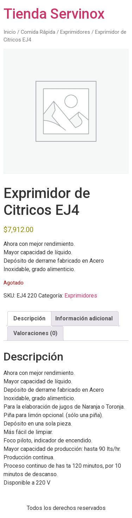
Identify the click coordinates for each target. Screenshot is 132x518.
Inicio (10, 32)
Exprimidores (75, 32)
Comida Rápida (38, 32)
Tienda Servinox (54, 14)
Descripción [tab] (29, 318)
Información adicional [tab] (84, 318)
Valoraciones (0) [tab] (35, 333)
